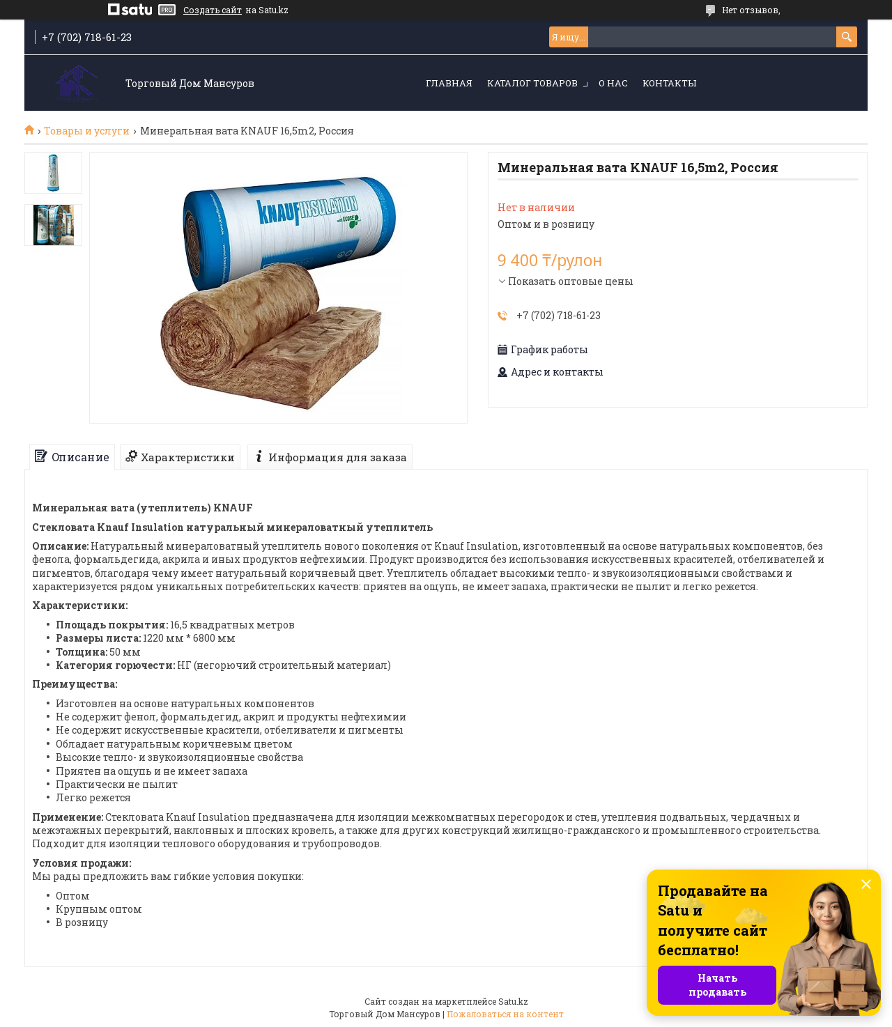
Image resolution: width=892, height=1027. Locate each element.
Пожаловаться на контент (505, 1013)
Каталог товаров (532, 83)
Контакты (669, 83)
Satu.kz (513, 1001)
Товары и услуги (87, 131)
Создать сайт (212, 10)
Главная (449, 83)
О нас (613, 83)
